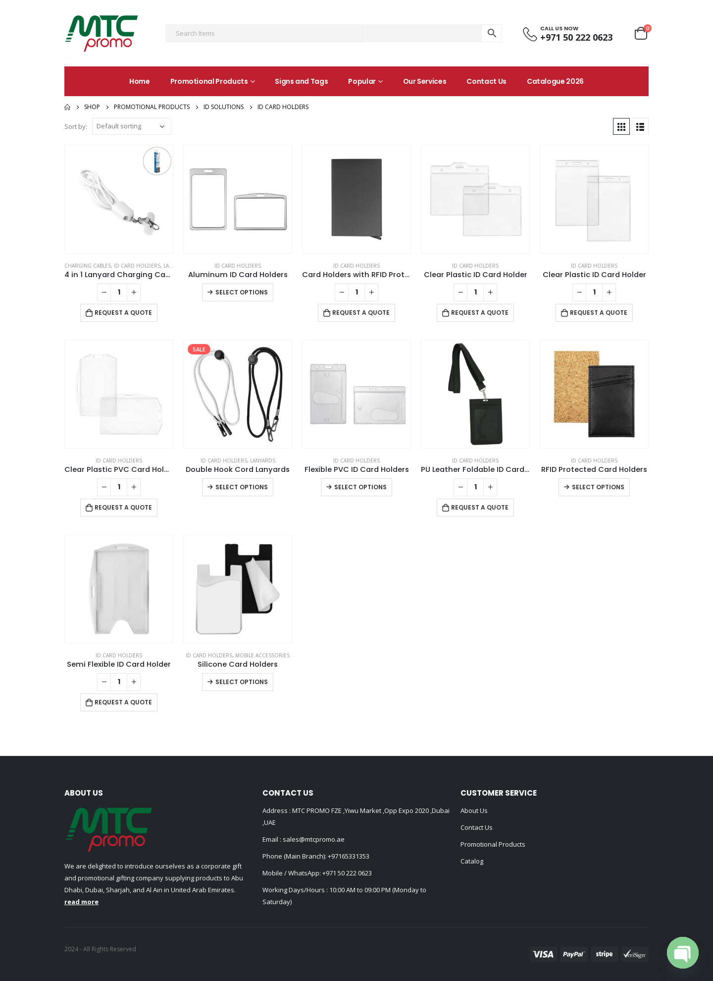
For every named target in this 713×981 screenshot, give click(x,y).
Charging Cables (87, 265)
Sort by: (75, 126)
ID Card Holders (137, 265)
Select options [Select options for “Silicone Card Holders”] (241, 682)
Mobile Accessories (262, 655)
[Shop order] (131, 126)
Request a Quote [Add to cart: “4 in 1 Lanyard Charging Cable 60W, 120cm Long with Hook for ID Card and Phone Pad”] (123, 312)
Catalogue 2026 (555, 81)
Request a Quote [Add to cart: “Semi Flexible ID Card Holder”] (123, 702)
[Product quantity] (118, 292)
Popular (362, 81)
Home (139, 81)
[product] (119, 199)
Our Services (425, 81)
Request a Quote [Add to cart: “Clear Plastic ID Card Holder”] (480, 312)
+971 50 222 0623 (347, 872)
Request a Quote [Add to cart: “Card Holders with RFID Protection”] (361, 312)
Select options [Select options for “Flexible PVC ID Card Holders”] (360, 487)
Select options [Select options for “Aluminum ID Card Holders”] (241, 292)
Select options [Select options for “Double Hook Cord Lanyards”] (241, 487)
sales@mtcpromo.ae (313, 839)
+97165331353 (348, 856)
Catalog (471, 861)
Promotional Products (209, 81)
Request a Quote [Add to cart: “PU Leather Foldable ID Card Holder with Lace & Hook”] (480, 507)
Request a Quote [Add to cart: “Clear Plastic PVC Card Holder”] (123, 507)
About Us (474, 810)
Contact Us (486, 81)
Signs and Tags (301, 81)
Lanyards (262, 460)
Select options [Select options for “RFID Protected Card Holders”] (598, 487)
